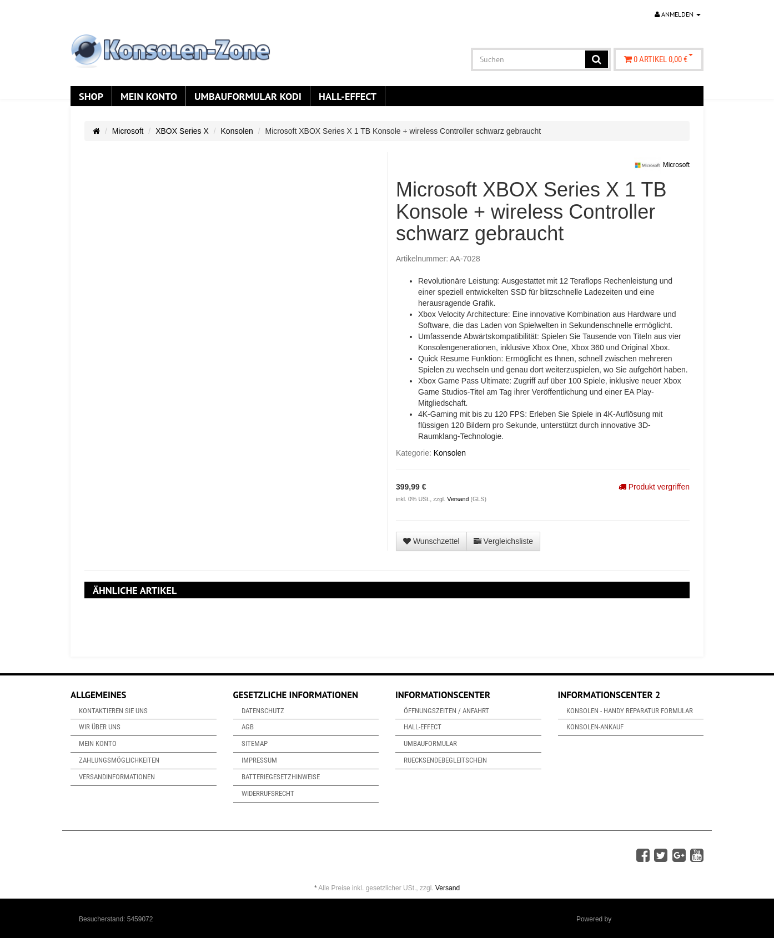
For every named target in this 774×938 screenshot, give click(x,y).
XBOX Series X (182, 131)
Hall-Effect (347, 96)
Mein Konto (148, 96)
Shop (91, 96)
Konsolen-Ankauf (595, 727)
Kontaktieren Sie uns (113, 711)
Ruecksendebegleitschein (445, 760)
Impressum (259, 760)
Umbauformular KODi (247, 96)
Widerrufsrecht (268, 793)
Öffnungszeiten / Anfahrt (446, 711)
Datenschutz (263, 711)
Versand (458, 499)
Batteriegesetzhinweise (281, 777)
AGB (248, 727)
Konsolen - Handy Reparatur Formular (629, 711)
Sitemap (255, 743)
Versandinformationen (117, 777)
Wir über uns (99, 727)
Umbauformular (430, 743)
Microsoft (128, 131)
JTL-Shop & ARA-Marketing (654, 919)
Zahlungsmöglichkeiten (119, 760)
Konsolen (237, 131)
